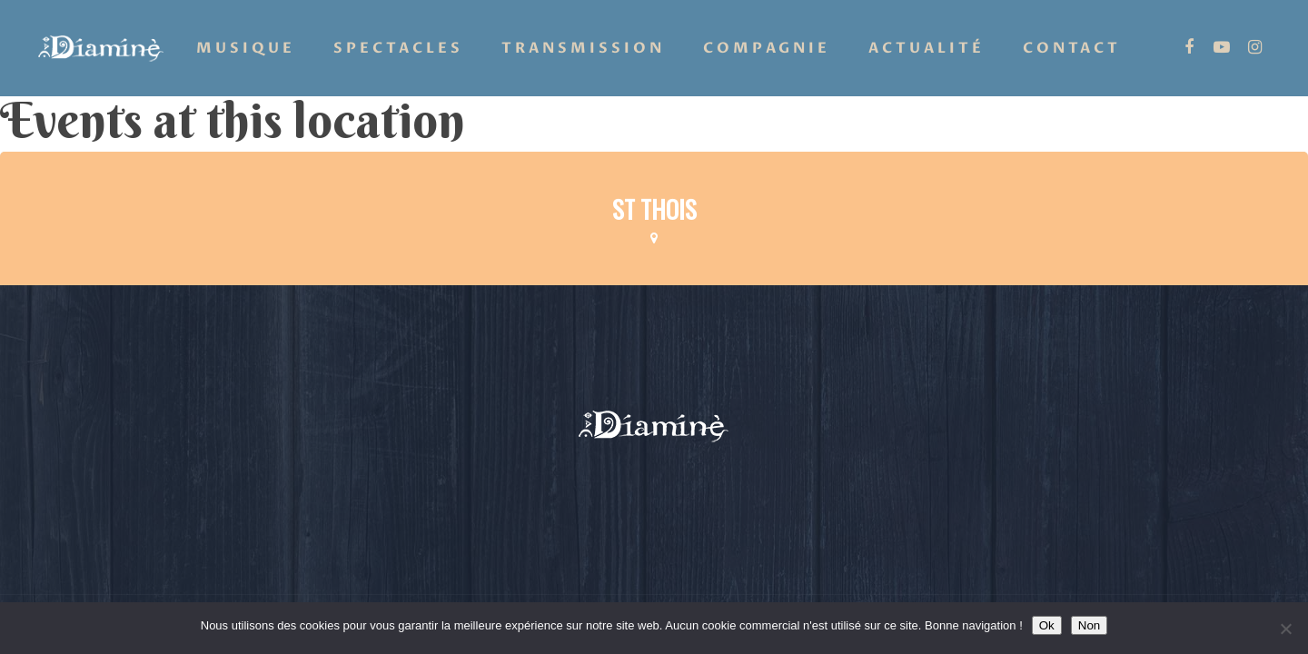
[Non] (1285, 628)
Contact (1072, 48)
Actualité (926, 48)
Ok (1047, 625)
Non (1089, 625)
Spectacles (398, 48)
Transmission (583, 48)
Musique (245, 48)
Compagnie (766, 48)
